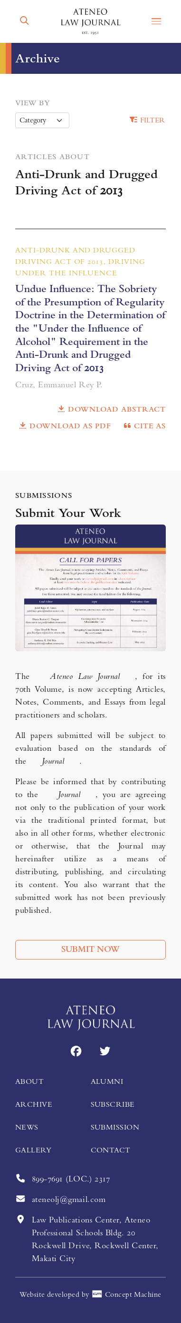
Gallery (33, 1150)
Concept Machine (126, 1295)
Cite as (144, 426)
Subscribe (113, 1104)
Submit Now (90, 949)
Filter (147, 120)
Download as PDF (64, 426)
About (29, 1081)
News (26, 1127)
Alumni (107, 1081)
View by (32, 103)
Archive (33, 1104)
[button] (24, 21)
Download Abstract (111, 409)
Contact (111, 1150)
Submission (115, 1127)
